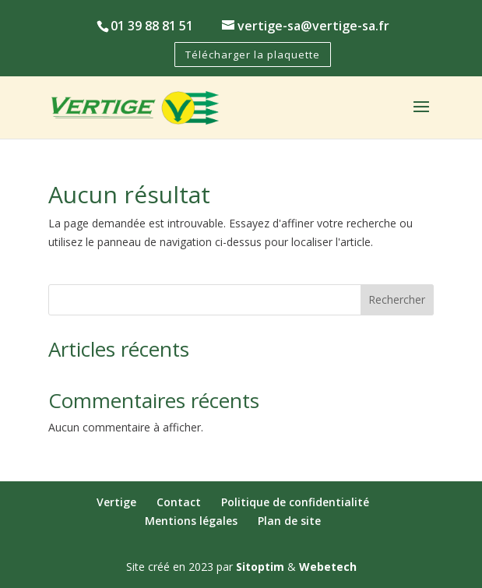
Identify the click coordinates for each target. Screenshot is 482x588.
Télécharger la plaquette (252, 55)
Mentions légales (191, 520)
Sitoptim (260, 566)
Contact (179, 502)
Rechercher (396, 299)
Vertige (116, 502)
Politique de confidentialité (295, 502)
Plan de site (289, 520)
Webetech (328, 566)
